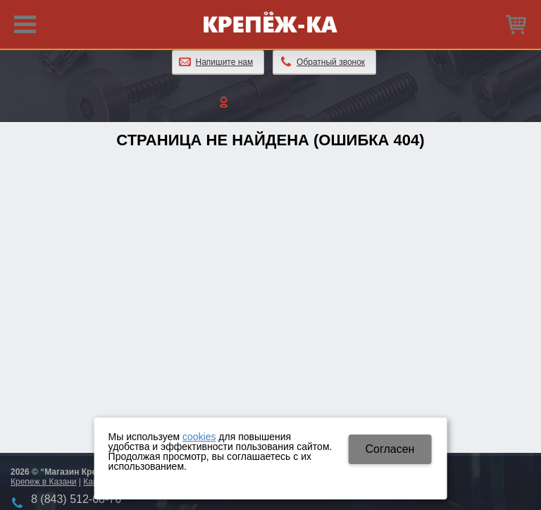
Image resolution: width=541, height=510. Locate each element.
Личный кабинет (270, 101)
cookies (199, 436)
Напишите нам (225, 62)
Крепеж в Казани (43, 482)
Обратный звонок (331, 62)
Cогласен (389, 449)
